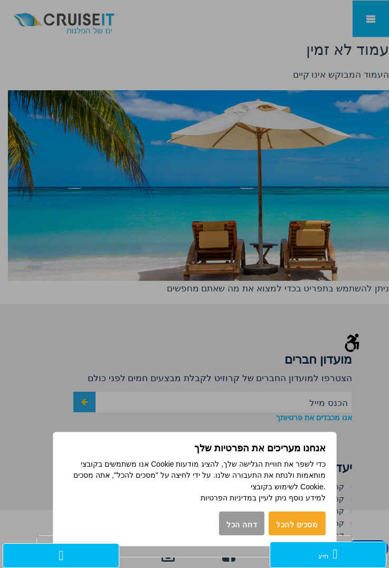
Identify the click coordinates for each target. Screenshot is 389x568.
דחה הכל (241, 524)
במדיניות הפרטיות (229, 498)
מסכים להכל (297, 524)
